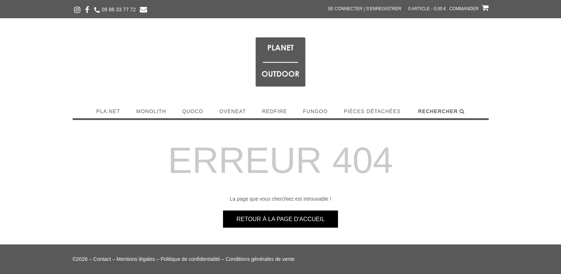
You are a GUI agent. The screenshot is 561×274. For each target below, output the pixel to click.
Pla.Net (108, 111)
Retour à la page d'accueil (281, 219)
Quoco (192, 111)
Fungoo (315, 111)
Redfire (274, 111)
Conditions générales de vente (260, 259)
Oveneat (232, 111)
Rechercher (441, 111)
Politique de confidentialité (190, 259)
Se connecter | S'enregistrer (364, 8)
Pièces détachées (372, 111)
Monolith (151, 111)
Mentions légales (135, 259)
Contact (102, 259)
